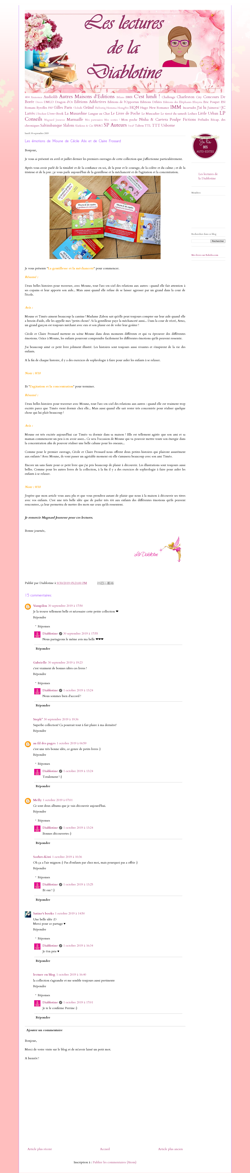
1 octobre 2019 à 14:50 (70, 913)
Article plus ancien (170, 1149)
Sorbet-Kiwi (42, 857)
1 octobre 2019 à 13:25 (78, 884)
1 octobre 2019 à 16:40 (71, 974)
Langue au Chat (99, 113)
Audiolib (51, 97)
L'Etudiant (41, 113)
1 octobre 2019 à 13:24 (78, 690)
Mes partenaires (94, 120)
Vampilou (40, 606)
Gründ (88, 107)
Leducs (192, 113)
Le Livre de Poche (125, 113)
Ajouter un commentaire (44, 1030)
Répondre (39, 617)
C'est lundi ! (147, 96)
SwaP (131, 125)
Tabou (139, 125)
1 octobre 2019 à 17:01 (78, 1002)
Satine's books (43, 913)
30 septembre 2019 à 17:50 (65, 606)
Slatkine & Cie (84, 126)
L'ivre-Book (55, 113)
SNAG (98, 125)
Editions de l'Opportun (123, 102)
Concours (211, 97)
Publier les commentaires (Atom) (114, 1162)
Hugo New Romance (154, 108)
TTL (148, 125)
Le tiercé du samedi (174, 113)
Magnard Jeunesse (54, 120)
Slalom (68, 125)
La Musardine (76, 113)
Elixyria (197, 102)
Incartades (189, 108)
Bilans (120, 97)
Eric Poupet (211, 102)
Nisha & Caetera (153, 119)
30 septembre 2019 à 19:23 (65, 662)
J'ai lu (201, 107)
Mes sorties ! (112, 120)
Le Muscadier (150, 113)
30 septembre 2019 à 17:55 (80, 633)
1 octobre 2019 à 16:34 (78, 945)
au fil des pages (44, 743)
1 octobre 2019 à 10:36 (67, 857)
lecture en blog (44, 974)
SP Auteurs (115, 125)
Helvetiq (100, 108)
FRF (50, 108)
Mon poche (129, 120)
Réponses (44, 626)
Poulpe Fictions (183, 119)
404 (27, 97)
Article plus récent (39, 1149)
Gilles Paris (63, 107)
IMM (175, 107)
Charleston (185, 97)
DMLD (49, 102)
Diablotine (50, 633)
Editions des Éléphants (177, 102)
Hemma (111, 108)
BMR (129, 97)
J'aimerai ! (213, 108)
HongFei (123, 108)
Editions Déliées (151, 102)
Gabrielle (40, 662)
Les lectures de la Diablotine (208, 176)
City (199, 97)
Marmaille (75, 119)
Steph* (38, 719)
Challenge (168, 97)
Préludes (203, 120)
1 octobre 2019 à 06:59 (71, 743)
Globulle (77, 108)
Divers (39, 102)
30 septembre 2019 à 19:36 (61, 719)
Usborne (168, 125)
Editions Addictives (90, 101)
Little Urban (208, 113)
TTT (156, 125)
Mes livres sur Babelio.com (204, 255)
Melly (37, 800)
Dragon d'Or (64, 102)
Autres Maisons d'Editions (87, 96)
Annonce (36, 97)
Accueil (105, 1149)
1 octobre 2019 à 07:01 (58, 800)
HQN (134, 107)
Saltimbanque (51, 125)
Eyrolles (41, 108)
